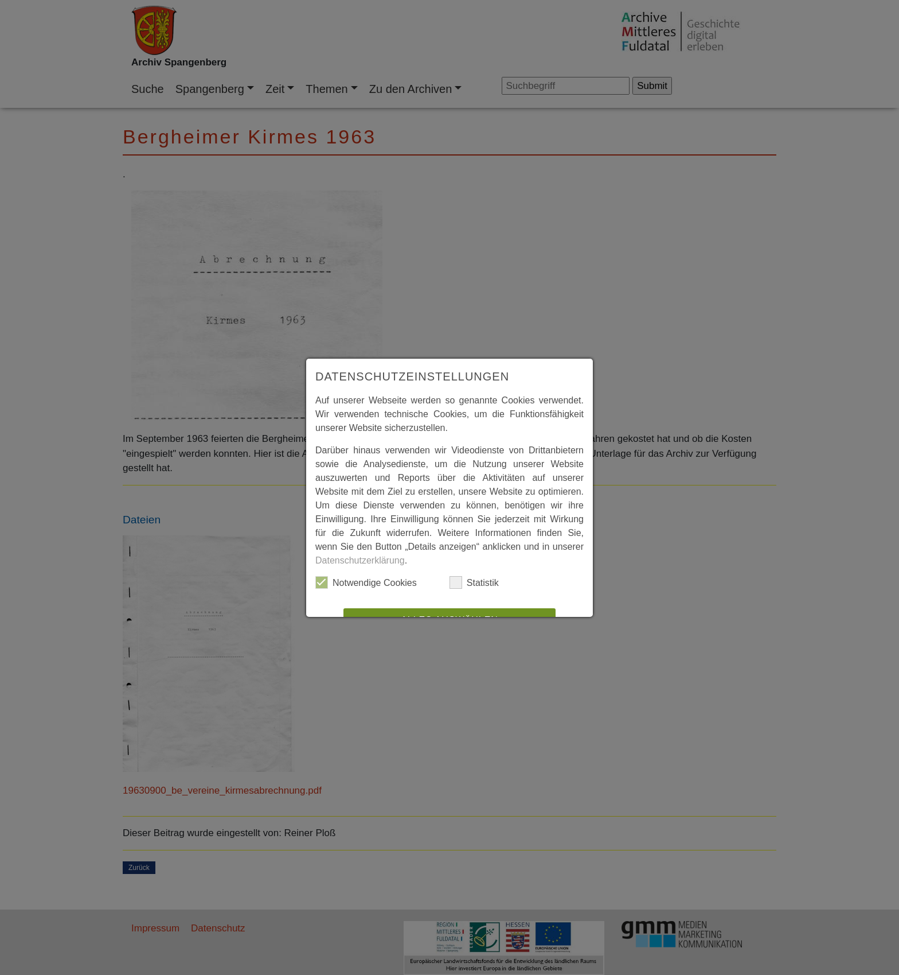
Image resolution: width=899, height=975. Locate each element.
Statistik (474, 582)
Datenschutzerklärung (360, 560)
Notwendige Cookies (366, 582)
